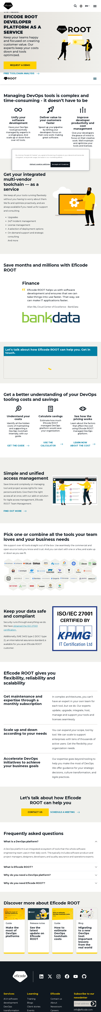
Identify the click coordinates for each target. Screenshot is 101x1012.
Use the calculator (48, 444)
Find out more (13, 511)
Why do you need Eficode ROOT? (24, 883)
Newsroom (56, 1006)
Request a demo (20, 65)
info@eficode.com (83, 1010)
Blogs (30, 1003)
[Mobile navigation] (94, 5)
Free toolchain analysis (19, 73)
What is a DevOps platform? (21, 841)
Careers (54, 1010)
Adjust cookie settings (39, 164)
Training (31, 999)
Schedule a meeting (62, 812)
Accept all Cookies (60, 164)
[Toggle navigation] (94, 78)
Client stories (33, 1006)
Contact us (35, 812)
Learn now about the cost (80, 444)
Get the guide (15, 445)
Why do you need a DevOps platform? (27, 875)
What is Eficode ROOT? (18, 867)
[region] (50, 160)
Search (75, 6)
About (54, 1003)
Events (30, 1010)
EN (86, 6)
